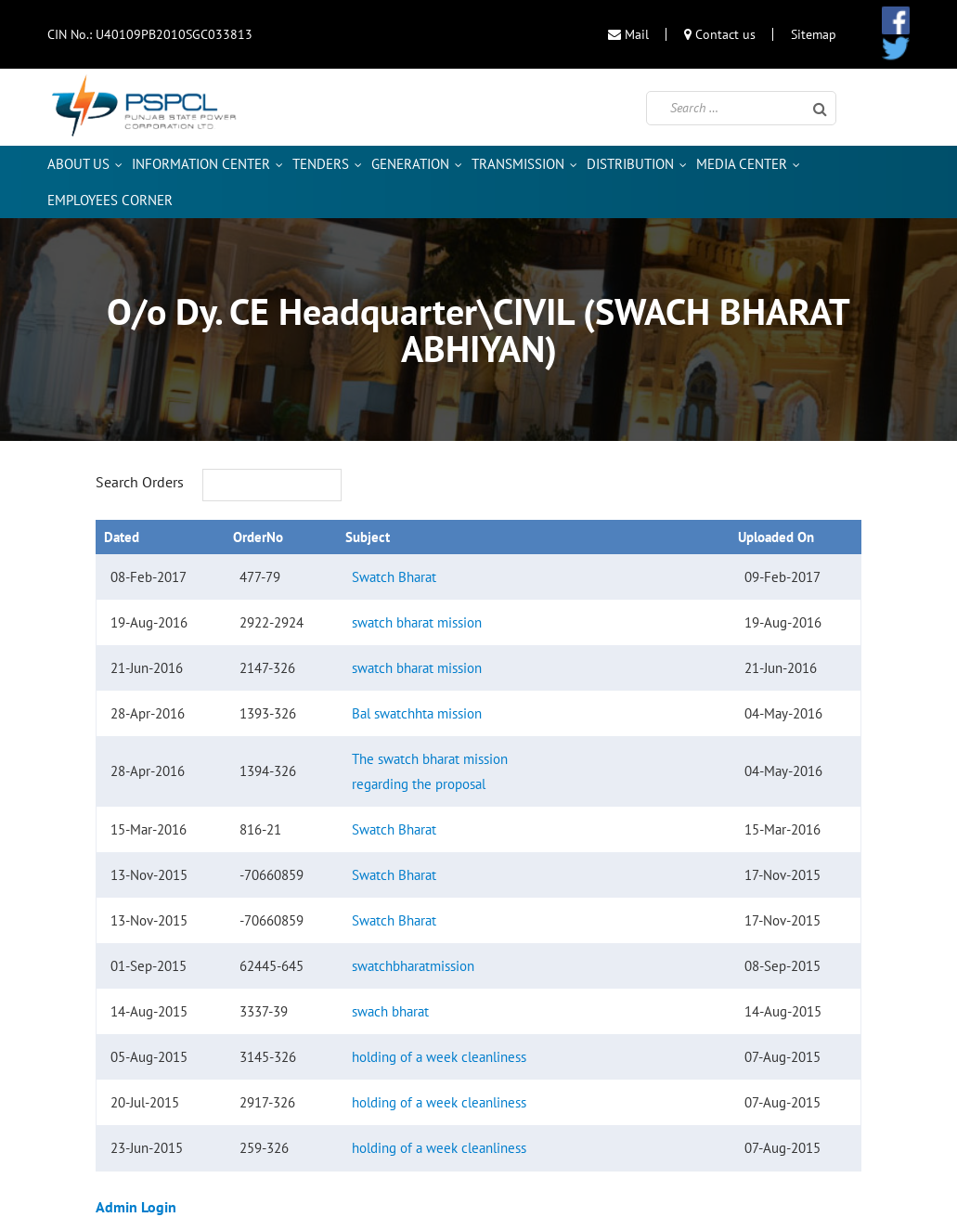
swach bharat (390, 1011)
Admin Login (136, 1207)
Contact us (720, 34)
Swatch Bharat (394, 577)
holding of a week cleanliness (439, 1057)
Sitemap (813, 34)
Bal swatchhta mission (417, 713)
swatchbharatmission (413, 966)
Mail (628, 34)
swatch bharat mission (417, 622)
